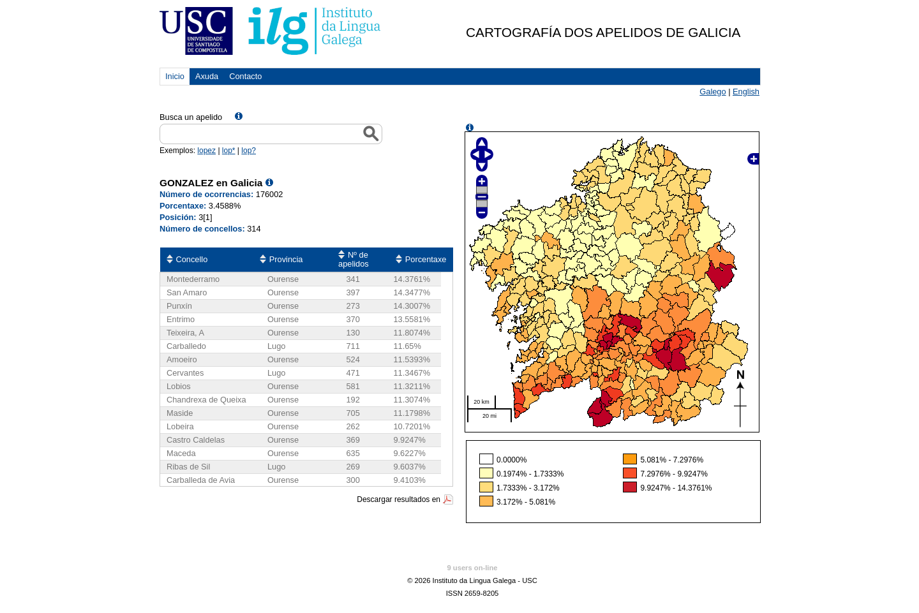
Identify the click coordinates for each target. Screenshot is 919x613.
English (746, 91)
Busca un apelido (191, 117)
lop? (248, 150)
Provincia (286, 259)
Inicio (174, 76)
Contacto (245, 76)
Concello (192, 259)
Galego (712, 91)
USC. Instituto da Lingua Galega (271, 31)
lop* (228, 150)
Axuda (206, 76)
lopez (206, 150)
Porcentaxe (426, 259)
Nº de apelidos (353, 259)
